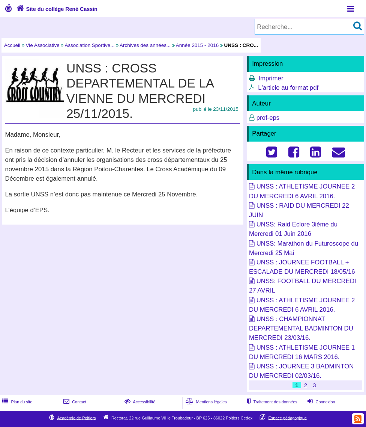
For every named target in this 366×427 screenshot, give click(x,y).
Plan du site (16, 402)
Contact (74, 402)
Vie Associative (43, 45)
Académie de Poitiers (76, 417)
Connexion (320, 402)
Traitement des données (271, 402)
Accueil (12, 45)
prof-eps (268, 117)
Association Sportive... (89, 45)
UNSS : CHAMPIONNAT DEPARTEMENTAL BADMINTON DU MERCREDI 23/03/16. (301, 328)
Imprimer (270, 78)
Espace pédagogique (287, 417)
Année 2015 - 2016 (197, 45)
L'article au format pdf (288, 87)
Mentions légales (205, 402)
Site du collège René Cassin (56, 9)
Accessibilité (139, 402)
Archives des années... (145, 45)
